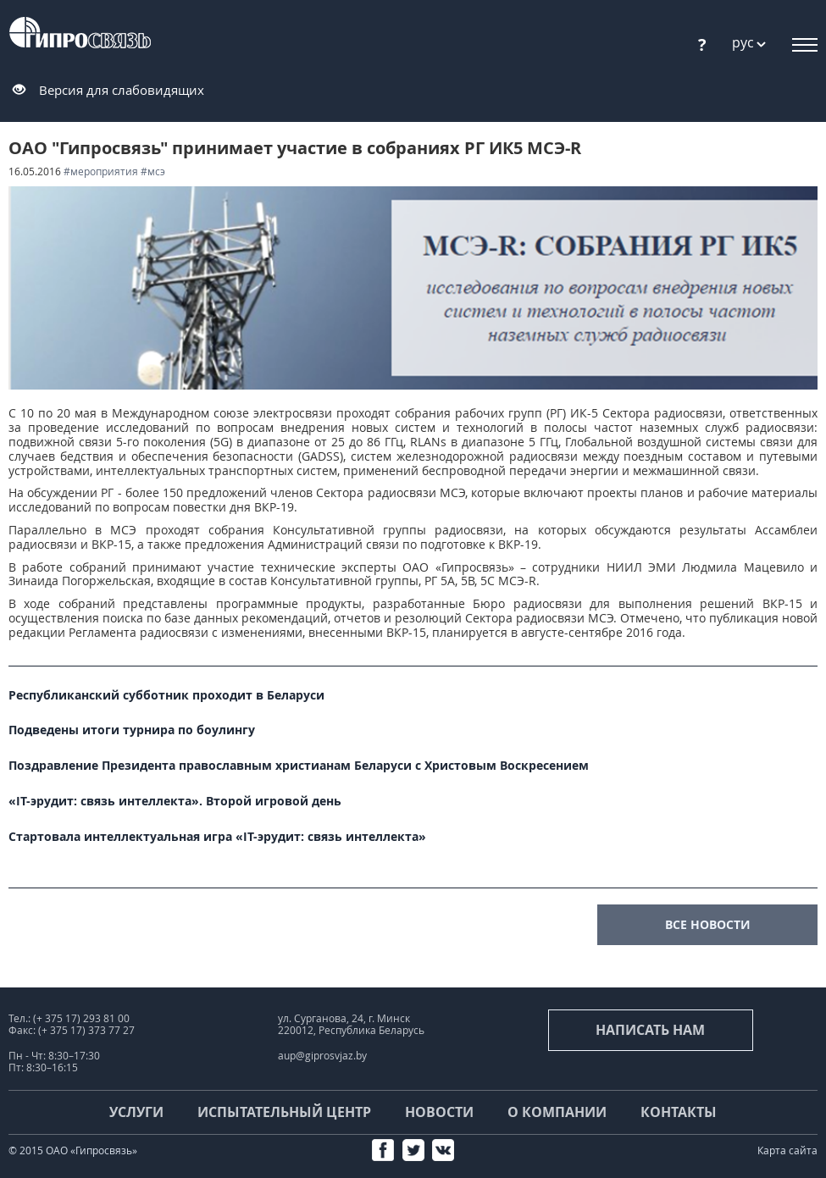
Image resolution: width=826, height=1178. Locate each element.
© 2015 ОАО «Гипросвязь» (72, 1150)
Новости (439, 1112)
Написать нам (650, 1029)
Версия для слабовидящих (121, 89)
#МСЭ (153, 171)
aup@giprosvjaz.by (322, 1055)
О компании (557, 1112)
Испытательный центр (284, 1112)
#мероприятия (101, 171)
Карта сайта (787, 1150)
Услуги (136, 1112)
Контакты (678, 1112)
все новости (708, 924)
